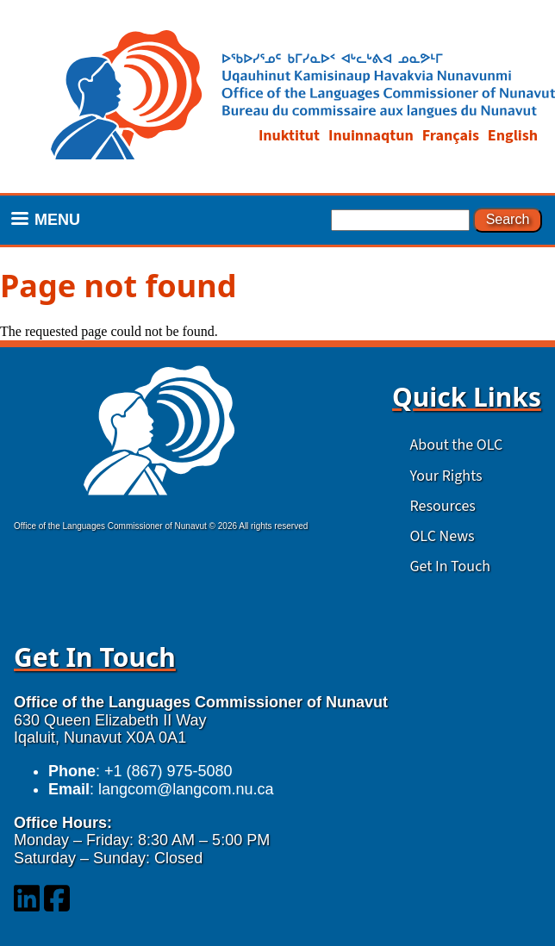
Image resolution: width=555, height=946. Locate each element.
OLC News (441, 536)
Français (450, 135)
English (513, 135)
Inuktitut (289, 135)
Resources (442, 506)
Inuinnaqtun (371, 135)
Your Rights (445, 476)
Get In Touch (449, 566)
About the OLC (455, 445)
